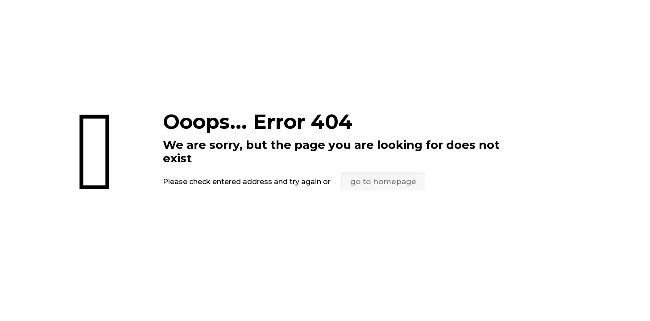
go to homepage (383, 181)
